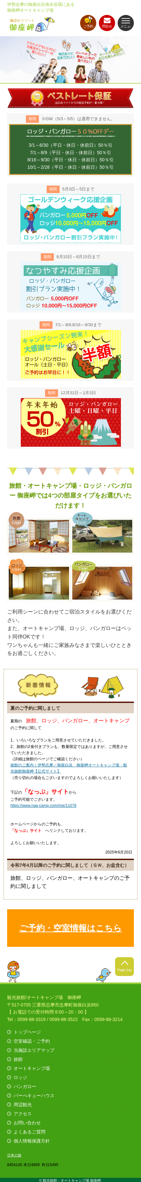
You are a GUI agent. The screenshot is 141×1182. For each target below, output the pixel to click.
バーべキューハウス (34, 1095)
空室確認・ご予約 (32, 1041)
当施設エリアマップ (34, 1050)
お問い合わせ (27, 1122)
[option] (70, 60)
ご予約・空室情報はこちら (70, 928)
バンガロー (25, 1086)
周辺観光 (23, 1104)
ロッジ (20, 1077)
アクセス (23, 1113)
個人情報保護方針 (32, 1140)
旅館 (18, 1059)
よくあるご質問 (29, 1131)
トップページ (27, 1032)
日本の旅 (14, 1155)
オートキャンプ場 (32, 1068)
